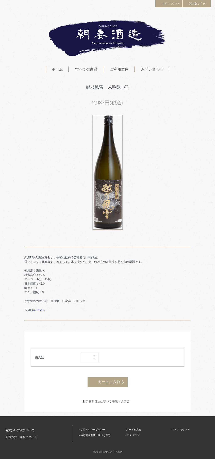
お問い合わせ (152, 69)
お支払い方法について (20, 430)
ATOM (136, 435)
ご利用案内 (119, 69)
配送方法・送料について (21, 437)
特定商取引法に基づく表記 (95, 435)
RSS (128, 435)
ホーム (57, 69)
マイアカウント (169, 3)
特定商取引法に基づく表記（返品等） (107, 401)
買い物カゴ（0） (196, 3)
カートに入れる (107, 381)
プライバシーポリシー (92, 429)
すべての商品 (86, 69)
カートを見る (133, 429)
